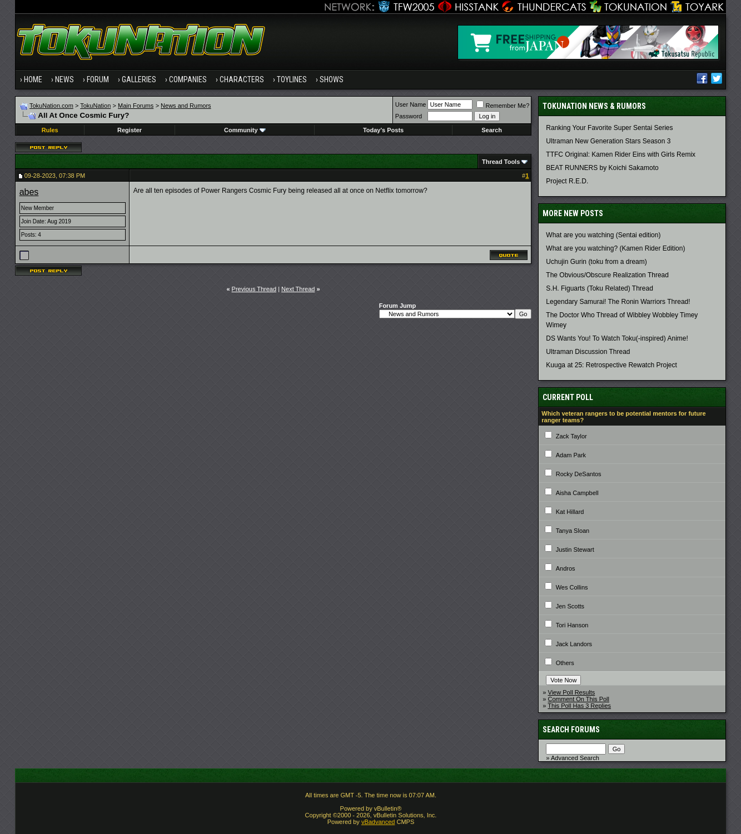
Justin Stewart (575, 549)
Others (565, 663)
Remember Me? (502, 105)
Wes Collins (572, 587)
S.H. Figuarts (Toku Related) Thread (599, 288)
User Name (410, 104)
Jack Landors (574, 644)
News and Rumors (186, 105)
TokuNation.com (51, 105)
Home (33, 79)
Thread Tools (501, 161)
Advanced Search (575, 758)
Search (491, 130)
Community (245, 130)
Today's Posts (383, 130)
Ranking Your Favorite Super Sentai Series (609, 128)
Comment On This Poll (578, 699)
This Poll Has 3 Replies (579, 705)
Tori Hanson (572, 625)
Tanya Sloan (573, 530)
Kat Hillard (570, 511)
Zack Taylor (571, 436)
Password (408, 116)
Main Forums (135, 105)
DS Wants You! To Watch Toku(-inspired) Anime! (617, 338)
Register (129, 130)
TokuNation (95, 105)
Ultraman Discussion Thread (588, 352)
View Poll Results (571, 692)
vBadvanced (378, 821)
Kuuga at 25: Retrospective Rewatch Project (611, 365)
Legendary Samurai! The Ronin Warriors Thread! (618, 302)
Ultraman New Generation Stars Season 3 (608, 141)
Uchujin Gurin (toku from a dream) (596, 262)
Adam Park (571, 455)
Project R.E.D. (567, 181)
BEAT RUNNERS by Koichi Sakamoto (602, 168)
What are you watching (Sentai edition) (603, 235)
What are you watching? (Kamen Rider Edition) (615, 248)
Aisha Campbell (577, 493)
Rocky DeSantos (578, 474)
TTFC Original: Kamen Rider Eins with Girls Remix (620, 154)
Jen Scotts (570, 606)
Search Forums (571, 729)
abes (29, 192)
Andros (565, 568)
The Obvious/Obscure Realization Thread (607, 275)
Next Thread (298, 289)
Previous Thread (254, 289)
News (64, 79)
